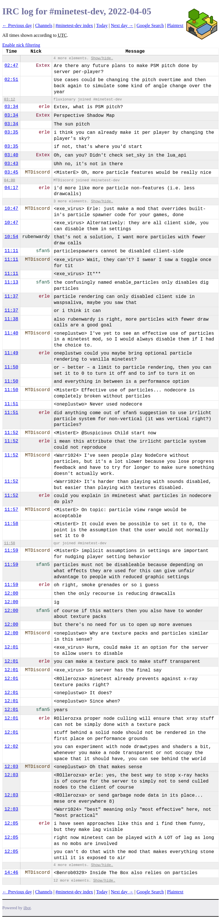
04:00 (9, 180)
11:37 (11, 296)
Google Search (150, 25)
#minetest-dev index (74, 25)
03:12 (9, 99)
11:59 (11, 550)
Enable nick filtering (21, 45)
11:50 (11, 367)
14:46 (11, 872)
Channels (43, 25)
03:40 (11, 155)
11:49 (11, 353)
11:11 (11, 251)
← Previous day (17, 25)
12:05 (11, 823)
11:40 (11, 333)
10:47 (11, 208)
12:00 (11, 593)
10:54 (11, 236)
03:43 (11, 163)
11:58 (11, 523)
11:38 (11, 319)
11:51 (11, 404)
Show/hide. (102, 58)
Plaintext (175, 25)
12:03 (11, 766)
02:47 (11, 65)
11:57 (11, 509)
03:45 (11, 172)
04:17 (11, 188)
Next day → (122, 25)
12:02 (11, 746)
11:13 (11, 282)
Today (102, 25)
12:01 (11, 647)
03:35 (11, 132)
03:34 (11, 106)
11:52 (11, 432)
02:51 (11, 79)
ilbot (27, 908)
